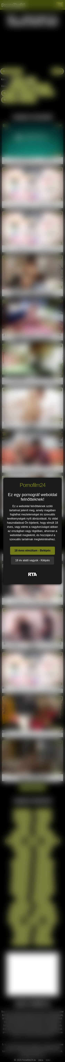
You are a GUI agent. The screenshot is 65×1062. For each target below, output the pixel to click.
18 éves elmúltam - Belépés (32, 550)
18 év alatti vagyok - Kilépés (32, 560)
